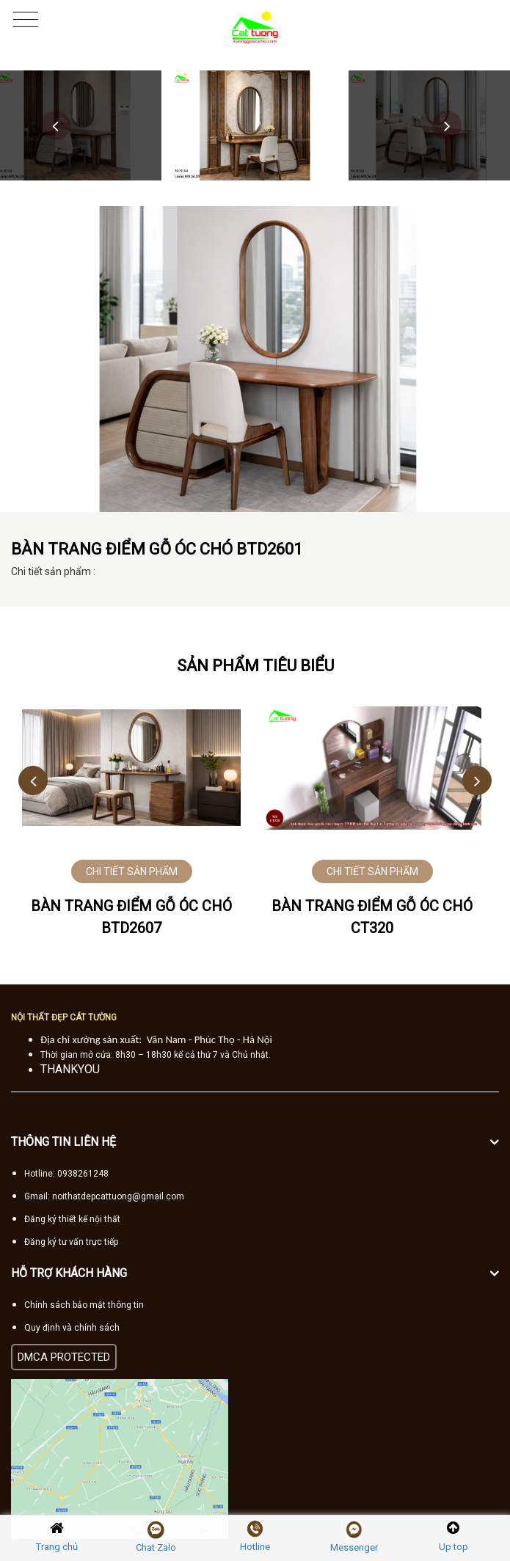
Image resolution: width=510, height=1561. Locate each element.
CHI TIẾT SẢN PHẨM (132, 871)
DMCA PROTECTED (64, 1357)
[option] (255, 125)
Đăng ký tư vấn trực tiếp (71, 1242)
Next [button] (447, 125)
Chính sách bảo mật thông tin (84, 1305)
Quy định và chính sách (72, 1328)
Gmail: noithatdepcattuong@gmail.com (104, 1196)
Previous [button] (55, 125)
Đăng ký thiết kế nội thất (72, 1219)
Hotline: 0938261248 (66, 1174)
